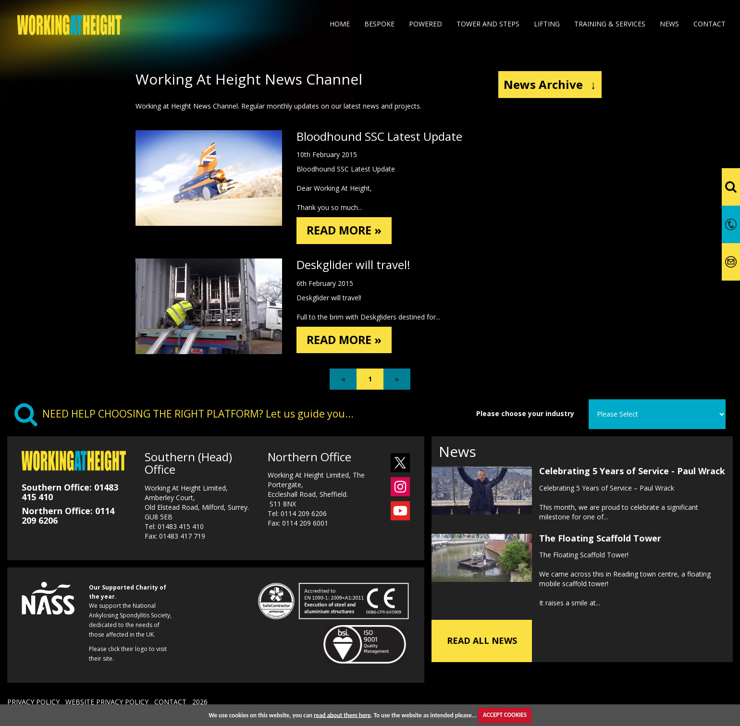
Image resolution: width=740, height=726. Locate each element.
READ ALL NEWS (482, 641)
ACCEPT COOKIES (505, 714)
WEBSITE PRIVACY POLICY (106, 701)
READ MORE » (345, 230)
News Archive (550, 84)
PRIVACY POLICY (33, 701)
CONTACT (170, 701)
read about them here (342, 714)
